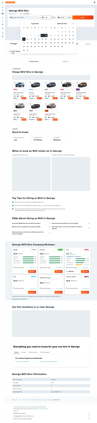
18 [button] (31, 43)
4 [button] (31, 35)
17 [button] (27, 43)
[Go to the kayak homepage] (10, 2)
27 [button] (38, 46)
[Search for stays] (3, 10)
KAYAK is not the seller (52, 413)
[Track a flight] (3, 21)
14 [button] (42, 39)
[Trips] (3, 28)
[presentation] (55, 244)
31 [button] (27, 50)
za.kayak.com (14, 399)
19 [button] (35, 43)
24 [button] (27, 46)
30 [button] (24, 50)
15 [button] (46, 39)
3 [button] (27, 35)
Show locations (33, 267)
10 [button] (27, 39)
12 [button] (35, 39)
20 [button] (38, 43)
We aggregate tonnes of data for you (52, 416)
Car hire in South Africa (36, 399)
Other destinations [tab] (45, 352)
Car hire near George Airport (22, 361)
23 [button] (24, 46)
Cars (20, 399)
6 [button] (38, 35)
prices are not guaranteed (42, 408)
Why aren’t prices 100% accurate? (52, 419)
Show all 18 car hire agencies (19, 299)
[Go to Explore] (3, 17)
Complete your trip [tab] (33, 352)
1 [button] (58, 32)
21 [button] (42, 43)
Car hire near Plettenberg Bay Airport (48, 361)
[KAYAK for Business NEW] (3, 24)
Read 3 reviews (73, 254)
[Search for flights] (3, 7)
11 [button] (31, 39)
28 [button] (42, 46)
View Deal (24, 98)
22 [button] (46, 43)
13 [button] (38, 39)
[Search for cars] (3, 13)
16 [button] (23, 43)
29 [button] (46, 46)
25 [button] (31, 46)
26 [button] (35, 46)
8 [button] (58, 35)
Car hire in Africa (26, 399)
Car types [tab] (23, 352)
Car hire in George (47, 399)
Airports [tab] (17, 352)
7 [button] (42, 35)
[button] (2, 2)
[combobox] (13, 14)
